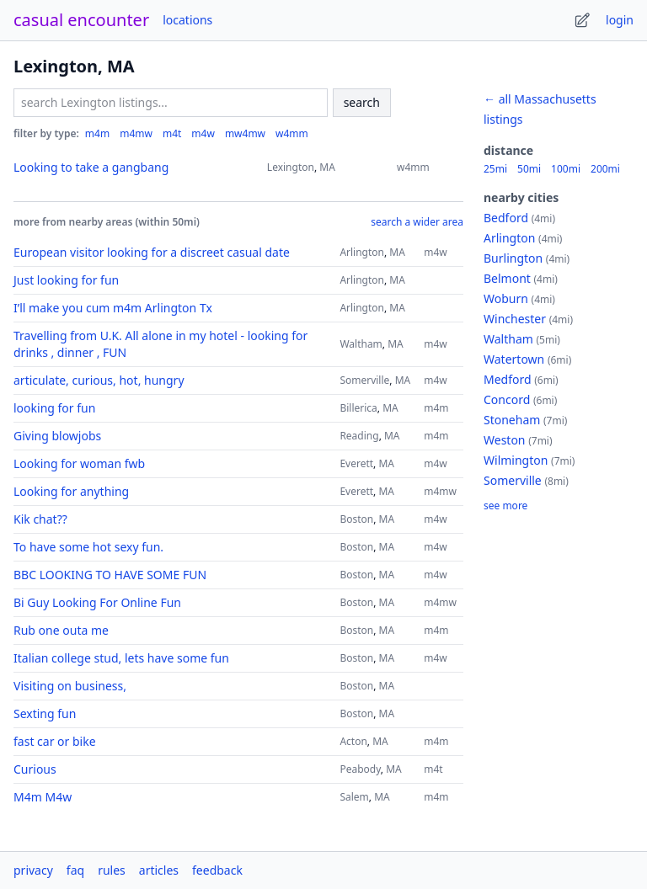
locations (187, 20)
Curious (34, 769)
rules (112, 870)
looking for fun (54, 408)
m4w (203, 134)
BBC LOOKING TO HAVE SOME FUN (109, 575)
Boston (356, 519)
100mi (565, 169)
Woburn (506, 298)
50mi (529, 169)
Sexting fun (44, 713)
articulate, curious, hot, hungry (98, 380)
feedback (217, 870)
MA (327, 167)
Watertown (514, 359)
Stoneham (512, 420)
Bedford (506, 218)
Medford (508, 379)
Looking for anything (71, 491)
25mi (495, 169)
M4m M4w (42, 797)
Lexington (290, 167)
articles (159, 870)
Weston (505, 440)
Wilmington (516, 460)
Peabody (360, 769)
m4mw (136, 134)
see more (505, 506)
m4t (172, 134)
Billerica (358, 408)
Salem (354, 797)
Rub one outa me (61, 630)
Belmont (507, 278)
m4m (97, 134)
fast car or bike (54, 741)
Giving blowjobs (57, 436)
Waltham (361, 344)
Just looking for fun (66, 280)
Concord (507, 399)
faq (75, 870)
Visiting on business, (69, 686)
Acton (353, 741)
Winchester (515, 319)
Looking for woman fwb (79, 463)
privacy (33, 870)
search (362, 102)
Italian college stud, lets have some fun (121, 658)
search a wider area (417, 222)
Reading (359, 436)
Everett (356, 463)
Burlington (513, 258)
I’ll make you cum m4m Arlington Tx (112, 308)
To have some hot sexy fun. (88, 547)
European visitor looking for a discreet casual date (151, 252)
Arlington (362, 252)
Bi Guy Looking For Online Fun (97, 602)
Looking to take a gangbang (90, 167)
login (620, 20)
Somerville (364, 380)
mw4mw (245, 134)
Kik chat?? (40, 519)
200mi (605, 169)
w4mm (291, 134)
